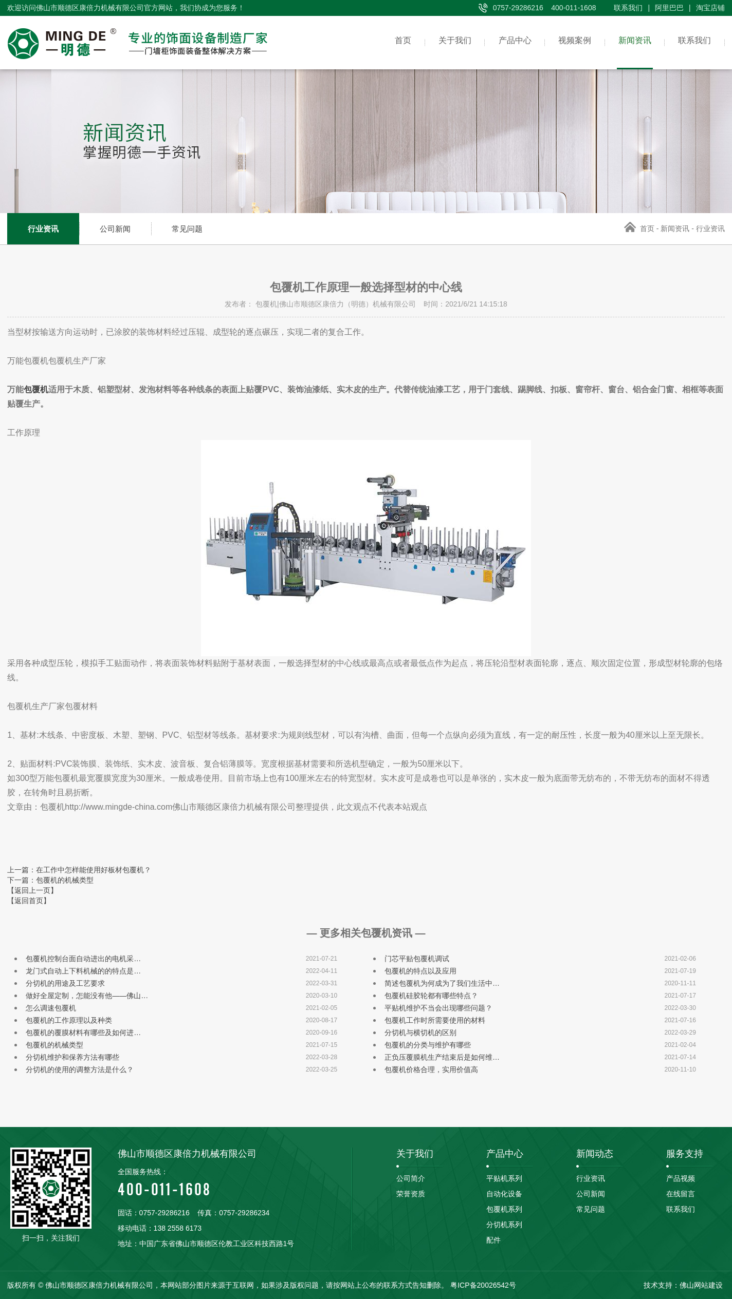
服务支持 (684, 1154)
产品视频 (680, 1178)
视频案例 (565, 42)
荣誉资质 (410, 1194)
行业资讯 (43, 228)
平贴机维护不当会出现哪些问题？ (438, 1008)
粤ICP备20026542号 (483, 1285)
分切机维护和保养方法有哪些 (72, 1057)
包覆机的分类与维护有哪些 (428, 1045)
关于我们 (438, 42)
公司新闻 (115, 228)
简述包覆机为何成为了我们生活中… (442, 983)
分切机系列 (504, 1224)
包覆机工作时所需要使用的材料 (435, 1020)
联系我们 (628, 8)
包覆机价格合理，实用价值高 (431, 1069)
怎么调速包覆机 (51, 1008)
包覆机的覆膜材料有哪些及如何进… (83, 1032)
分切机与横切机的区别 (420, 1032)
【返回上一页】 (32, 890)
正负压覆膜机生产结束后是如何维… (442, 1057)
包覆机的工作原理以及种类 (69, 1020)
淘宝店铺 (710, 8)
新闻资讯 (629, 42)
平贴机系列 (504, 1178)
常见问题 (187, 228)
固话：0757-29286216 (154, 1213)
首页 (382, 42)
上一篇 (79, 870)
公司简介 (410, 1178)
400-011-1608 (235, 1181)
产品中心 (501, 42)
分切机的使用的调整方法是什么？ (80, 1069)
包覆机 (36, 389)
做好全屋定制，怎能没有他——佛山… (87, 995)
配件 (493, 1240)
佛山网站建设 (701, 1285)
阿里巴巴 (669, 8)
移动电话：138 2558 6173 (160, 1228)
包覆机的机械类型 (54, 1045)
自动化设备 (504, 1194)
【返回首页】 (28, 900)
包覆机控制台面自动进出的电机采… (83, 958)
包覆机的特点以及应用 (420, 971)
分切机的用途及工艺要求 (65, 983)
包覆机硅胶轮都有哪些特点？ (431, 995)
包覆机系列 (504, 1209)
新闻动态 (594, 1154)
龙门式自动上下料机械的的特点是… (83, 971)
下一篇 (50, 880)
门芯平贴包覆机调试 (417, 958)
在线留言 (680, 1194)
